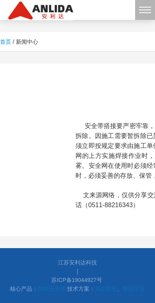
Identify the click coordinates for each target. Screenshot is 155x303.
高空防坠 (106, 289)
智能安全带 (52, 289)
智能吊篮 (134, 289)
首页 (5, 42)
